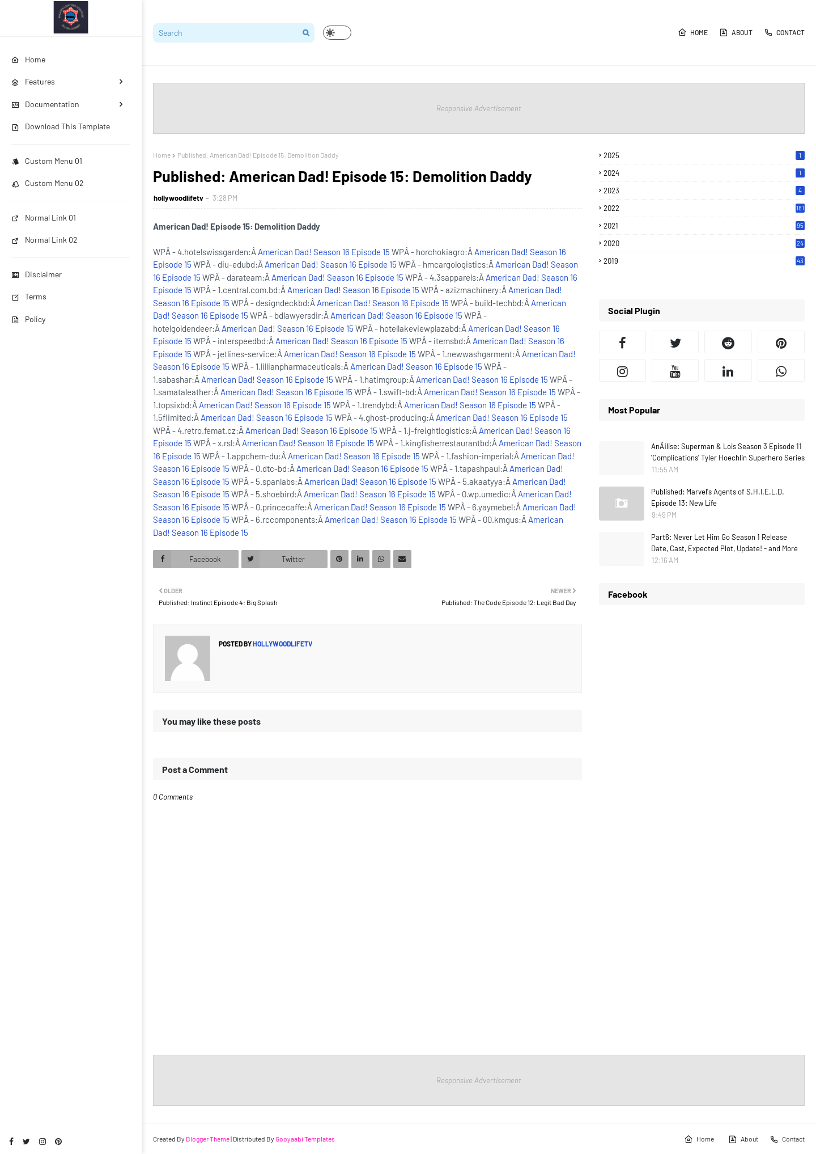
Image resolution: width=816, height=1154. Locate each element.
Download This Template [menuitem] (60, 126)
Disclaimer (36, 274)
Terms (28, 296)
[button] (337, 33)
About (736, 32)
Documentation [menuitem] (45, 104)
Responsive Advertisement (478, 108)
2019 (704, 260)
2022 (704, 208)
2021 (704, 225)
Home (693, 32)
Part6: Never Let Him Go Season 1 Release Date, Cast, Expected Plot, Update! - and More (724, 542)
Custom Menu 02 (47, 183)
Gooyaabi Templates (305, 1139)
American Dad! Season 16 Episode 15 (324, 252)
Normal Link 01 (43, 217)
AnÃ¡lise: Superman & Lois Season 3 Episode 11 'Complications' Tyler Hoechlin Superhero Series (728, 452)
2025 (704, 155)
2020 (704, 243)
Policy (28, 319)
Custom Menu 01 (46, 161)
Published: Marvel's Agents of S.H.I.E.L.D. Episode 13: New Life (717, 497)
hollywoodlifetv (178, 197)
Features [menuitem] (33, 81)
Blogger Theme (208, 1139)
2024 (704, 172)
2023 (704, 190)
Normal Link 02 (44, 239)
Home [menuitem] (28, 59)
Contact (784, 32)
